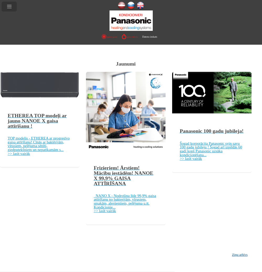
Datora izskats (149, 36)
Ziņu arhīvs (240, 255)
